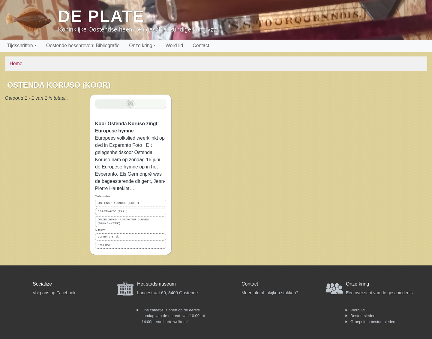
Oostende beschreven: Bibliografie (83, 45)
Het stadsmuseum (156, 283)
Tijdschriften (20, 45)
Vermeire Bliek (108, 236)
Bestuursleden (362, 315)
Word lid (174, 45)
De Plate (101, 16)
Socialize (42, 283)
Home (16, 63)
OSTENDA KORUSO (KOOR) (118, 202)
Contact (201, 45)
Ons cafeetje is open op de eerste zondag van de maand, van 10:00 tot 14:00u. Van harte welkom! (173, 316)
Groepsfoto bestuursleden (372, 321)
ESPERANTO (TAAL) (113, 211)
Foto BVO (105, 245)
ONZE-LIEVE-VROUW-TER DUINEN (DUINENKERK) (123, 221)
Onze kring (140, 45)
